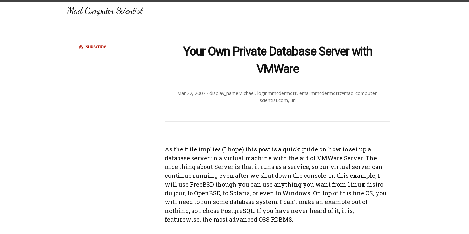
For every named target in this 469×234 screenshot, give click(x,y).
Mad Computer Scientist (105, 10)
